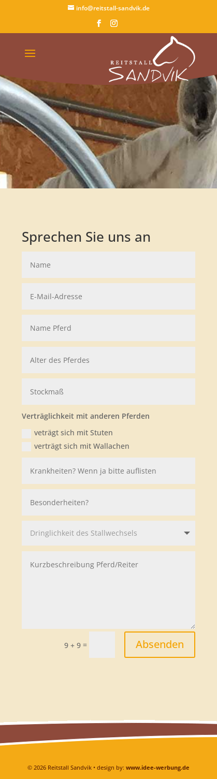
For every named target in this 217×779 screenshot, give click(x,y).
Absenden (160, 644)
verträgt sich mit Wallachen (75, 446)
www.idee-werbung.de (158, 767)
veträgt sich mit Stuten (67, 433)
